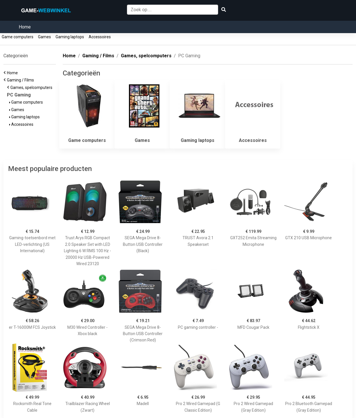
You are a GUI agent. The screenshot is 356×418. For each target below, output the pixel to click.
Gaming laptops (70, 37)
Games (44, 37)
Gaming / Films (21, 80)
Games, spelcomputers (32, 87)
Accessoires (100, 37)
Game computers (17, 37)
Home (25, 27)
